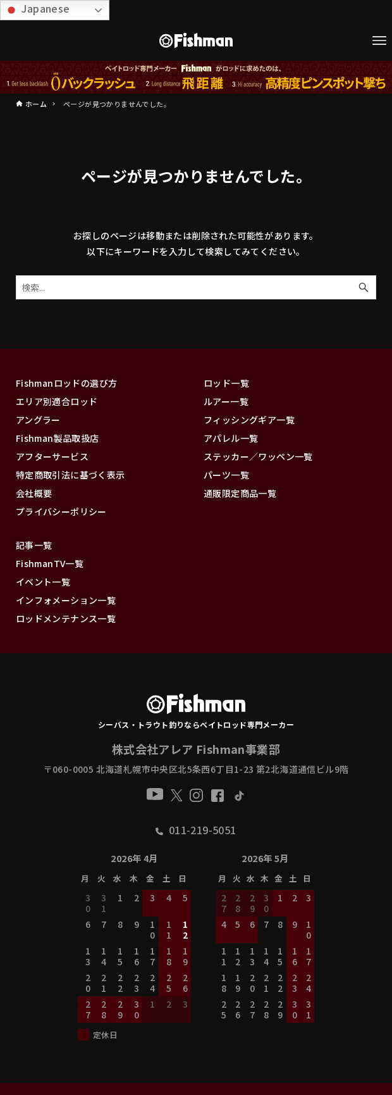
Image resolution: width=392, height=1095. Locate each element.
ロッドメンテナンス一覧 (66, 618)
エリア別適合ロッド (57, 401)
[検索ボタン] (363, 287)
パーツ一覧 (226, 474)
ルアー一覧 (226, 401)
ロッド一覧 (226, 383)
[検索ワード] (196, 287)
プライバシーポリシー (61, 511)
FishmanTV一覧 (49, 563)
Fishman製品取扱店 (57, 438)
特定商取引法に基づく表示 (70, 474)
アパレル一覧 (231, 438)
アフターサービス (52, 456)
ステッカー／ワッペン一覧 (258, 456)
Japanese (37, 9)
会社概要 (34, 493)
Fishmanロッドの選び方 (67, 383)
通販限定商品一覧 (240, 493)
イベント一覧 (43, 581)
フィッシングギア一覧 (249, 419)
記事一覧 (34, 545)
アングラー (38, 419)
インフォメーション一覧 (66, 600)
